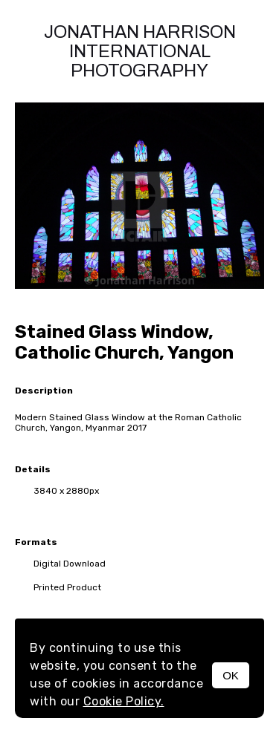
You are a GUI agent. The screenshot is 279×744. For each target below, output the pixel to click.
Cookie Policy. (123, 701)
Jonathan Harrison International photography (140, 51)
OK (230, 675)
